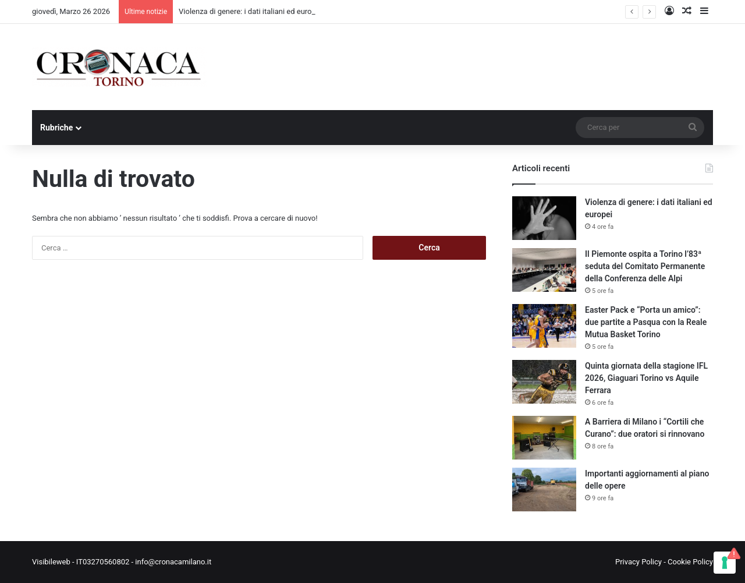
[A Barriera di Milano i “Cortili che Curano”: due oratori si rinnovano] (544, 438)
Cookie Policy (690, 561)
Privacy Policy (638, 561)
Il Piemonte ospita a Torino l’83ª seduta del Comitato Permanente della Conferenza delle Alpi (645, 266)
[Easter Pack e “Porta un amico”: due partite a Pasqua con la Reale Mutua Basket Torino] (544, 326)
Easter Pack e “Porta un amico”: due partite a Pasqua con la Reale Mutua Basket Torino (646, 322)
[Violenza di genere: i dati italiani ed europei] (544, 218)
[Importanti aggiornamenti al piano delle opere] (544, 489)
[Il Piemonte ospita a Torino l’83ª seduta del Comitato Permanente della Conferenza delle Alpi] (544, 270)
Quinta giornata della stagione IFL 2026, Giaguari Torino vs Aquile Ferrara (646, 378)
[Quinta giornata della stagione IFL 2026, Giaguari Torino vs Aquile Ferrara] (544, 382)
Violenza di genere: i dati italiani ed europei (250, 11)
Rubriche (56, 127)
